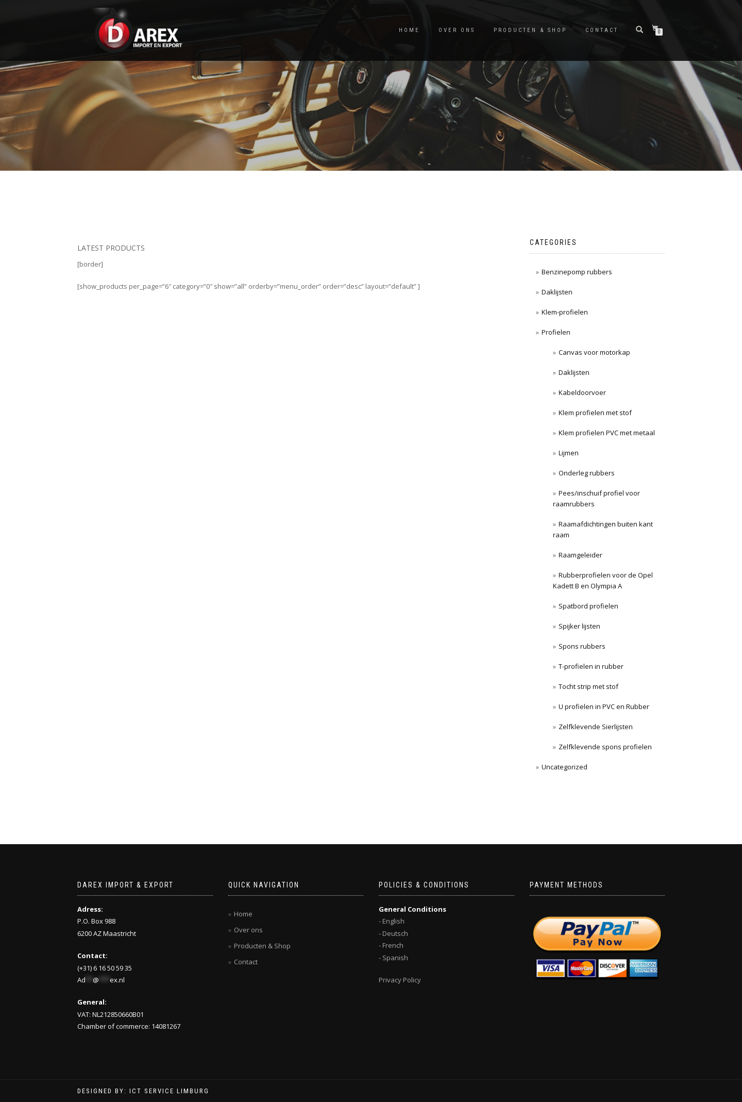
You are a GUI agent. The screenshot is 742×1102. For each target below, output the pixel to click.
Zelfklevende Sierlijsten (596, 726)
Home (409, 30)
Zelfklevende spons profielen (605, 746)
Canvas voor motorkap (594, 352)
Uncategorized (564, 766)
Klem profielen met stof (595, 412)
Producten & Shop (530, 30)
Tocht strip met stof (588, 686)
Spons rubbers (582, 646)
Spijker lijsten (579, 626)
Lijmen (569, 452)
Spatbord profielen (588, 606)
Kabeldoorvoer (582, 392)
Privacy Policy (400, 979)
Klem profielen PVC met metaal (607, 432)
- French (391, 945)
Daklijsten (557, 292)
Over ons (457, 30)
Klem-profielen (565, 312)
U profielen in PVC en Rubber (604, 706)
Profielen (556, 332)
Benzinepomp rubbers (577, 271)
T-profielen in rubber (591, 666)
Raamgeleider (580, 555)
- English (391, 921)
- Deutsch (393, 933)
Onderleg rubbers (587, 473)
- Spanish (393, 957)
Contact (601, 30)
